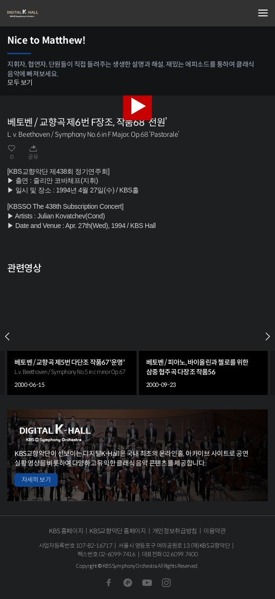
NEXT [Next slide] (268, 336)
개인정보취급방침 (174, 531)
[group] (72, 336)
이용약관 (214, 531)
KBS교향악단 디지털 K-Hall (55, 13)
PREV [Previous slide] (7, 336)
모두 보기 (20, 82)
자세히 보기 (36, 480)
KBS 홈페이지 (66, 531)
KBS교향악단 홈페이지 (117, 531)
